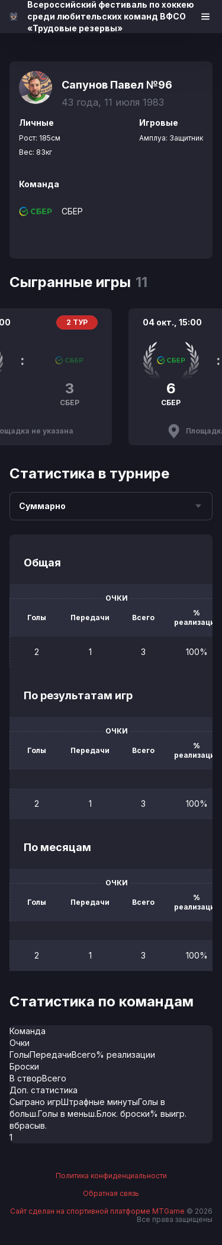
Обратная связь (111, 1193)
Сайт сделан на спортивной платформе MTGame (98, 1211)
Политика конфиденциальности (111, 1176)
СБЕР (72, 211)
